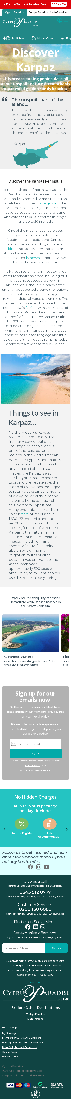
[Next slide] (66, 829)
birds (12, 249)
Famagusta (46, 203)
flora (25, 514)
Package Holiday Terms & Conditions (22, 1042)
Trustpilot (35, 982)
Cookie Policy (9, 1052)
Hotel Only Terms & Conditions (19, 1047)
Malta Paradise (35, 1018)
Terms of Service (32, 765)
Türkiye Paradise (35, 1014)
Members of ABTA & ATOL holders (21, 1037)
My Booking (9, 1033)
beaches (33, 258)
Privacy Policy (10, 1056)
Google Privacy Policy (46, 761)
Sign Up (36, 753)
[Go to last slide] (4, 829)
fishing (31, 308)
